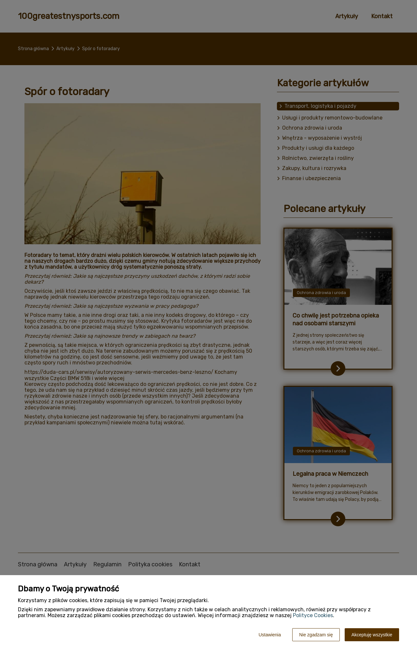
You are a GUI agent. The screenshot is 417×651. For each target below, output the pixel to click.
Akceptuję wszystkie (372, 634)
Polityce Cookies (313, 615)
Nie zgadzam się (316, 634)
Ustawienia (270, 634)
